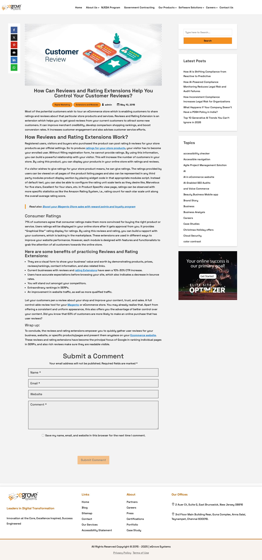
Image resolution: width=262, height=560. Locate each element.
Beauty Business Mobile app (200, 194)
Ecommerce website (143, 335)
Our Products (167, 7)
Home (78, 7)
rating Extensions (86, 270)
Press (130, 513)
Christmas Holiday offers (198, 229)
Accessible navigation (196, 159)
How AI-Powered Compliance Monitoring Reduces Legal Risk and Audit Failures (204, 86)
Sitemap (87, 513)
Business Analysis (194, 212)
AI (184, 171)
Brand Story (190, 200)
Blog (85, 507)
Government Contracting (139, 7)
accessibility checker (196, 153)
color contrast (192, 241)
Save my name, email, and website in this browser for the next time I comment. (95, 435)
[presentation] (93, 446)
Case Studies (191, 223)
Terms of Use (141, 552)
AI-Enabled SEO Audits (196, 182)
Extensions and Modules (87, 105)
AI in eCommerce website (198, 176)
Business (188, 206)
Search (208, 40)
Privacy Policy (122, 552)
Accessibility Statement (97, 530)
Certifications (135, 519)
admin (108, 104)
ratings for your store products (105, 148)
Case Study (134, 530)
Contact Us (226, 7)
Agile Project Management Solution (205, 165)
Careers (211, 7)
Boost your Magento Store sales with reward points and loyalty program (89, 206)
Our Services (90, 524)
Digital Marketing (62, 105)
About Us (91, 7)
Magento (73, 304)
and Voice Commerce (196, 188)
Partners (132, 502)
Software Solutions (190, 7)
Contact (87, 519)
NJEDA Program (110, 7)
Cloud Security (192, 235)
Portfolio (132, 524)
